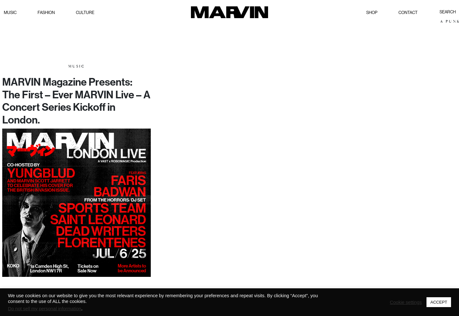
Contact (408, 12)
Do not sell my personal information (44, 308)
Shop (371, 12)
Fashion (46, 12)
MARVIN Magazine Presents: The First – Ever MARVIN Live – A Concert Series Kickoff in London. (76, 100)
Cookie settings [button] (406, 302)
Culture (85, 12)
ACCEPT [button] (438, 302)
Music (10, 12)
